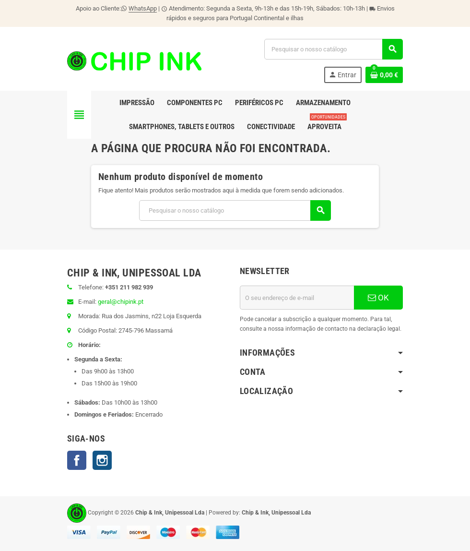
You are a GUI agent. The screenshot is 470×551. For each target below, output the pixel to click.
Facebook (76, 460)
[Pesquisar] (333, 49)
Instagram (102, 460)
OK (378, 297)
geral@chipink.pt (120, 301)
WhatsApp (143, 8)
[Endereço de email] (297, 298)
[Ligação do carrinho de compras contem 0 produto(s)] (384, 75)
